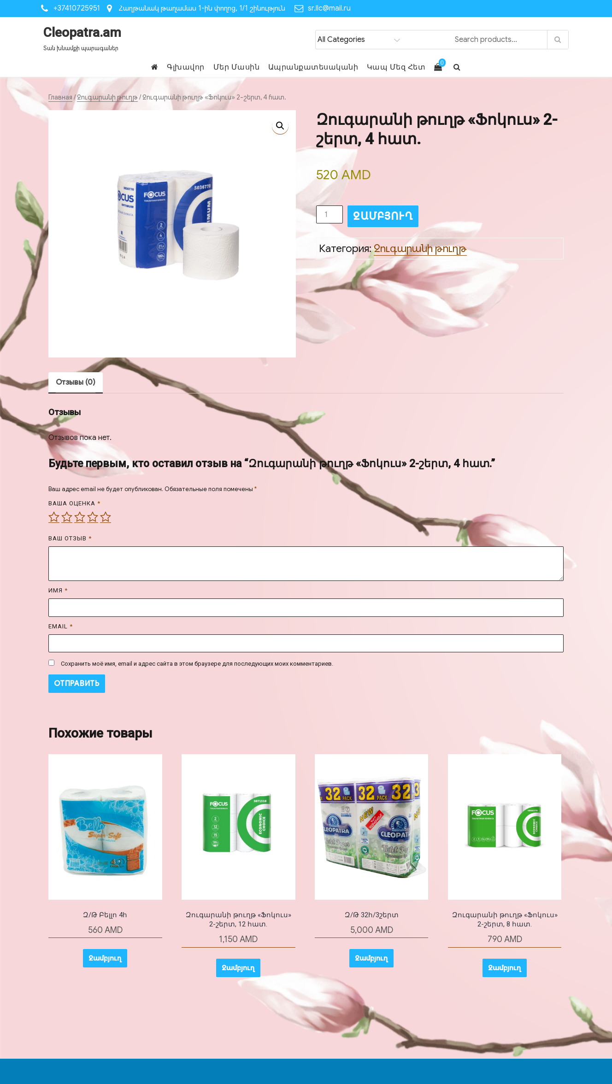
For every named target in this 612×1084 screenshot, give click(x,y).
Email (60, 626)
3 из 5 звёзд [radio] (79, 516)
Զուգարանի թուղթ (107, 97)
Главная (60, 97)
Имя (58, 590)
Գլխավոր (186, 67)
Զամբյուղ (383, 216)
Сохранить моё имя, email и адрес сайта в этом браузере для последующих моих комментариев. (197, 663)
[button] (280, 125)
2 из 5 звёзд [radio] (66, 516)
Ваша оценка (74, 503)
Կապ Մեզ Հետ (396, 67)
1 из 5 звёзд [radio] (53, 516)
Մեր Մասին (236, 67)
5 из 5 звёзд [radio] (105, 516)
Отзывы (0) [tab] (75, 382)
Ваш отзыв (70, 538)
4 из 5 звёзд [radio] (92, 516)
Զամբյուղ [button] (105, 958)
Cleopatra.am (82, 32)
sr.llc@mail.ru (329, 8)
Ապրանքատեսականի (313, 67)
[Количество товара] (329, 214)
